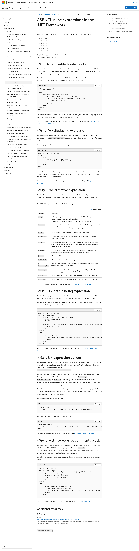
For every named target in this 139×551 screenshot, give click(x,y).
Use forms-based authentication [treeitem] (16, 153)
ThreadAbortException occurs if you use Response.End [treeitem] (19, 140)
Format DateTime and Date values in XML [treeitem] (19, 74)
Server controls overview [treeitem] (14, 122)
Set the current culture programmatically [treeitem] (19, 125)
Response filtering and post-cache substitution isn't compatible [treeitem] (17, 115)
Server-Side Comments (83, 501)
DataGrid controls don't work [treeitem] (15, 63)
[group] (69, 329)
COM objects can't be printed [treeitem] (16, 46)
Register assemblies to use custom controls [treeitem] (17, 106)
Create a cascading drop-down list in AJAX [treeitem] (19, 57)
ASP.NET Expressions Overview (84, 434)
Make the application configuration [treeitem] (17, 86)
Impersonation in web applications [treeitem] (17, 80)
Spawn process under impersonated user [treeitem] (19, 130)
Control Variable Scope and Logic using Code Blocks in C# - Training (58, 519)
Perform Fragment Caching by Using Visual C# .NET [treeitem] (18, 95)
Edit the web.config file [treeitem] (13, 71)
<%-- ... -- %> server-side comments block (120, 31)
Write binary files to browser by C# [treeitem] (17, 159)
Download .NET (131, 8)
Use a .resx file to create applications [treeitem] (18, 150)
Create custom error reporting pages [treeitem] (18, 60)
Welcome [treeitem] (6, 22)
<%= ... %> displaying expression (117, 21)
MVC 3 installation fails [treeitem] (14, 89)
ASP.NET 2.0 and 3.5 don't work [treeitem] (16, 34)
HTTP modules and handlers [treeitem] (15, 77)
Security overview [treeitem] (12, 119)
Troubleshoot (46, 15)
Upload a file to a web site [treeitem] (14, 147)
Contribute (35, 545)
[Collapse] (30, 14)
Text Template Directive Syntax (81, 284)
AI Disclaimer (6, 545)
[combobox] (17, 18)
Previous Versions (17, 545)
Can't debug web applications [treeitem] (16, 37)
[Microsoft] (3, 2)
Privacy (42, 545)
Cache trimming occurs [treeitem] (14, 43)
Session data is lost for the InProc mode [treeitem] (19, 127)
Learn (38, 15)
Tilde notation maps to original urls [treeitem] (17, 136)
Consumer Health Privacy (55, 545)
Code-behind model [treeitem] (13, 48)
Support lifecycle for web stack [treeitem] (16, 133)
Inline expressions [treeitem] (12, 83)
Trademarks (80, 545)
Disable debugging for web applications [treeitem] (18, 68)
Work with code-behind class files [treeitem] (17, 156)
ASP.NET (54, 15)
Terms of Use (71, 545)
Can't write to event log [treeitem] (14, 40)
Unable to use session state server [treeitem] (17, 144)
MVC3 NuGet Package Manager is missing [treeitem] (19, 91)
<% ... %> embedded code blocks (118, 18)
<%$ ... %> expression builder (116, 28)
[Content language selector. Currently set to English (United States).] (11, 540)
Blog (26, 545)
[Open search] (130, 2)
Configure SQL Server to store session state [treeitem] (18, 52)
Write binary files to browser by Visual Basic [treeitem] (18, 163)
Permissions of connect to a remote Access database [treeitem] (17, 101)
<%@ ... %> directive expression (117, 23)
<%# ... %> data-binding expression (118, 26)
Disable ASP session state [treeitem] (14, 65)
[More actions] (100, 14)
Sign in (135, 3)
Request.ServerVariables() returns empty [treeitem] (19, 111)
